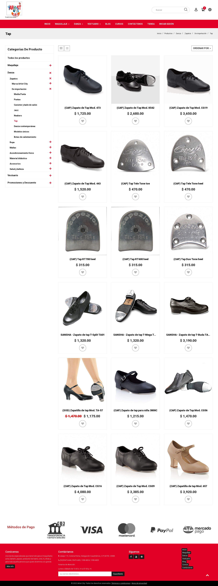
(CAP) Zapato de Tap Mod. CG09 (135, 485)
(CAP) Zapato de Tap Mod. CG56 (188, 410)
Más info (10, 566)
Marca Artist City (20, 83)
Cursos (185, 565)
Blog (184, 562)
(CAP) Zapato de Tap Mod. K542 (135, 107)
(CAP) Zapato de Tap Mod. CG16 (83, 485)
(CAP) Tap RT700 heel (83, 258)
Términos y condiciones (120, 583)
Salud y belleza (17, 169)
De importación (200, 33)
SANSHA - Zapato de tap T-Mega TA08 (135, 334)
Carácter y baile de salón (25, 104)
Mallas (13, 147)
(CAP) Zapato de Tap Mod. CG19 (188, 107)
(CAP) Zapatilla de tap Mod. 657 (188, 485)
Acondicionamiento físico (22, 153)
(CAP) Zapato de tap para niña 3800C (135, 410)
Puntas (17, 99)
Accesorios (15, 163)
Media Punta (20, 94)
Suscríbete (118, 574)
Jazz (16, 110)
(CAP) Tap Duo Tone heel (188, 258)
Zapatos (188, 33)
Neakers (18, 115)
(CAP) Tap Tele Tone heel (188, 183)
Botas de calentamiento (25, 137)
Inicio (159, 33)
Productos (168, 33)
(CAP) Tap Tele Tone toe (135, 183)
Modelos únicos (21, 131)
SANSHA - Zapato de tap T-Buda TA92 (188, 334)
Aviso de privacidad (139, 583)
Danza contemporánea (24, 126)
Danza (178, 33)
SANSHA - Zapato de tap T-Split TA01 (83, 334)
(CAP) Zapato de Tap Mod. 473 (83, 107)
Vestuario (13, 175)
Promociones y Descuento (22, 182)
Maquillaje (13, 65)
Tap (211, 33)
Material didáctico (18, 158)
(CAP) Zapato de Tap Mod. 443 (83, 183)
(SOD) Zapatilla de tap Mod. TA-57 (82, 410)
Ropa (12, 142)
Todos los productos (19, 57)
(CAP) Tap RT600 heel (135, 258)
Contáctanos (187, 568)
